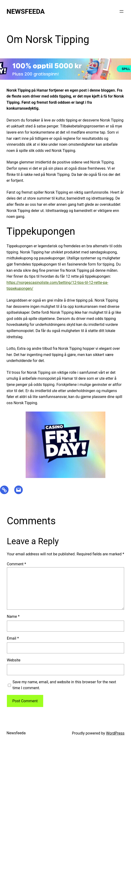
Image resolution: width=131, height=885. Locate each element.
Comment (16, 564)
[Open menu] (121, 11)
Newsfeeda (26, 11)
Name (13, 616)
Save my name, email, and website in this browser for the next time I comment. (64, 685)
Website (13, 660)
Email (13, 638)
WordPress (115, 733)
